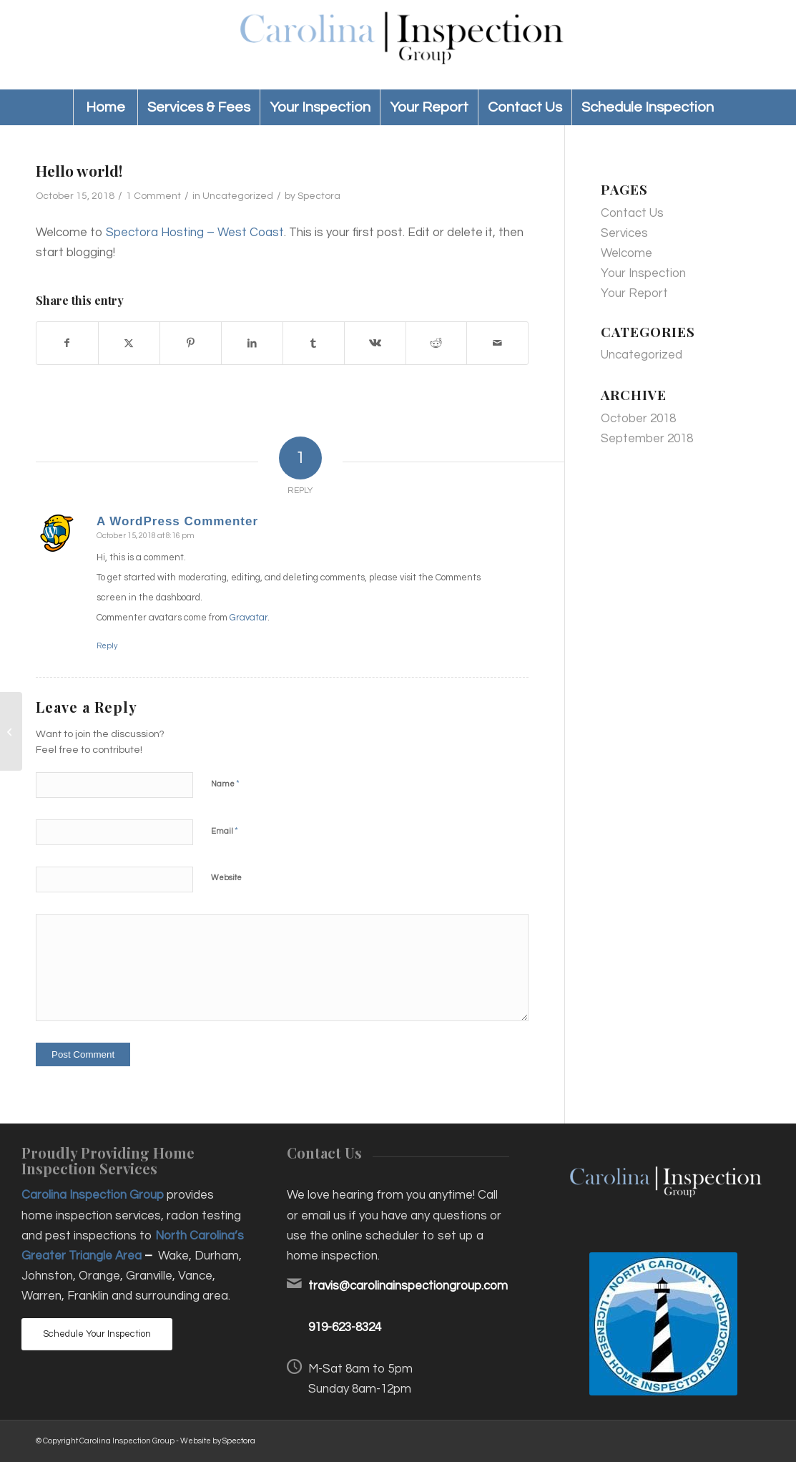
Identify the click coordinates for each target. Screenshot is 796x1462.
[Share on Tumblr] (313, 343)
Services (624, 233)
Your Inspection (643, 273)
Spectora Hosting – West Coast (195, 232)
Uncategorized (237, 196)
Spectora (319, 196)
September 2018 (647, 438)
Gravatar (248, 618)
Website (226, 878)
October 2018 (638, 418)
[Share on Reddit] (436, 343)
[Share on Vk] (375, 343)
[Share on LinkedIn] (252, 343)
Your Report (634, 293)
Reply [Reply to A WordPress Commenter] (107, 646)
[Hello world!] (11, 731)
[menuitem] (105, 107)
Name (225, 784)
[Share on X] (129, 343)
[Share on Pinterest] (190, 343)
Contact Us (632, 213)
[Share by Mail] (497, 343)
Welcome (626, 253)
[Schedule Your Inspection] (96, 1334)
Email (224, 831)
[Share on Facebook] (67, 343)
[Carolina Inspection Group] (398, 44)
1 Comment (153, 196)
